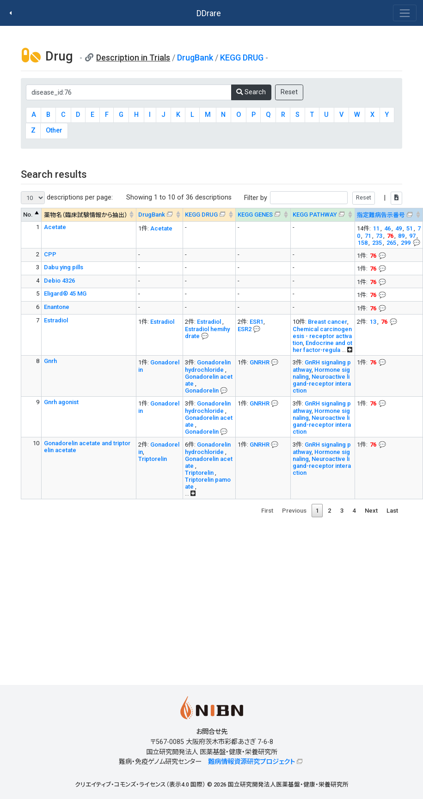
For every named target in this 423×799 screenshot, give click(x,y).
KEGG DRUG (242, 57)
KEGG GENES (255, 214)
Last (392, 510)
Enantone (56, 306)
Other (54, 130)
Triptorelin (152, 458)
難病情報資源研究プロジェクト (251, 762)
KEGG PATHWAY (315, 214)
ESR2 (244, 329)
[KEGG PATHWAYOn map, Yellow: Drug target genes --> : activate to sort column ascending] (322, 215)
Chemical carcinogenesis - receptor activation (322, 336)
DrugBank (195, 57)
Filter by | (323, 198)
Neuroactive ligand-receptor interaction (322, 383)
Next (371, 510)
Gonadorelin (202, 390)
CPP (50, 254)
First (267, 510)
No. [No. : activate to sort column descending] (28, 214)
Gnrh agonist (61, 402)
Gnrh (50, 360)
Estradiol (56, 320)
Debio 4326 (59, 280)
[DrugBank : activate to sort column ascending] (159, 215)
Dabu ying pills (63, 267)
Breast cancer (327, 321)
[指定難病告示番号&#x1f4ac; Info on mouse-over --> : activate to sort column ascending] (389, 215)
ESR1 (257, 321)
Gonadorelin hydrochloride (208, 366)
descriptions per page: (67, 197)
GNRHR (260, 362)
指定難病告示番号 (381, 215)
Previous (294, 510)
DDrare (208, 13)
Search (251, 92)
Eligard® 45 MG (65, 293)
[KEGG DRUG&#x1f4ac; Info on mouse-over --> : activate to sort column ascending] (209, 215)
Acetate (55, 227)
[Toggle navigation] (405, 13)
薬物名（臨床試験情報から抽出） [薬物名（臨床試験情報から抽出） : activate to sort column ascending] (86, 215)
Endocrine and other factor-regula (322, 346)
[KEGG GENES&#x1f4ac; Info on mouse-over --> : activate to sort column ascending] (262, 215)
